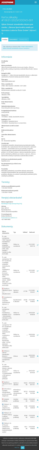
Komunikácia (13, 39)
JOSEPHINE (7, 2)
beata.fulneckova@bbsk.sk (9, 218)
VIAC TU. (17, 447)
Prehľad (4, 39)
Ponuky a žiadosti (24, 39)
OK (22, 447)
